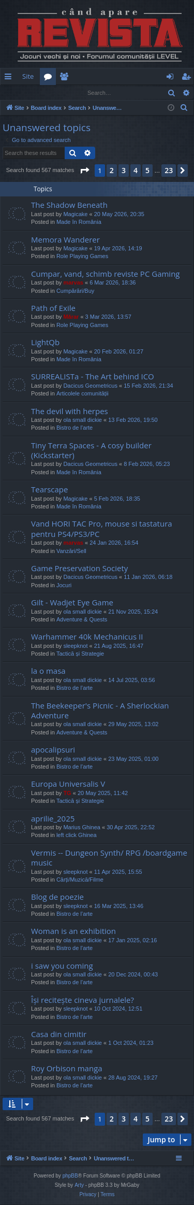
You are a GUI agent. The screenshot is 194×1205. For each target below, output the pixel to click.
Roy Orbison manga (66, 1069)
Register (51, 92)
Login (17, 92)
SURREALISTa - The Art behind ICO (92, 377)
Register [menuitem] (188, 78)
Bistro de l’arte (74, 428)
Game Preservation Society (79, 568)
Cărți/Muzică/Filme (79, 880)
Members (66, 78)
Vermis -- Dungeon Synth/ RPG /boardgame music (109, 858)
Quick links (10, 78)
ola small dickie (82, 420)
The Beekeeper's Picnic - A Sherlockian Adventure (100, 711)
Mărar (71, 317)
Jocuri (63, 586)
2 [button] (112, 171)
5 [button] (147, 171)
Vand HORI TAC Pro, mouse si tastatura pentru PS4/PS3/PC (101, 529)
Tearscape (49, 490)
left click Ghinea (76, 835)
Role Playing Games (82, 256)
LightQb (45, 342)
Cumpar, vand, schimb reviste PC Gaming (105, 274)
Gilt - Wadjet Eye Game (72, 603)
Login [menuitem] (172, 78)
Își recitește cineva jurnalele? (82, 1000)
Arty (79, 1185)
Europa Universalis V (68, 784)
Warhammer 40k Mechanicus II (87, 637)
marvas (73, 283)
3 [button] (124, 171)
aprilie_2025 (52, 819)
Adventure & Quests (81, 620)
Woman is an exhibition (73, 931)
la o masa (48, 671)
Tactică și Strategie (80, 654)
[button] (84, 171)
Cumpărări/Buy (75, 291)
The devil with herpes (69, 411)
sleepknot (75, 646)
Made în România (78, 222)
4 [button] (135, 171)
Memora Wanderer (65, 240)
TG (67, 793)
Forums (50, 78)
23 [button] (169, 171)
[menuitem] (123, 76)
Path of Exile (53, 308)
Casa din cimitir (58, 1034)
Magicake (75, 214)
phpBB (70, 1176)
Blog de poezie (57, 897)
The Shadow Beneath (69, 205)
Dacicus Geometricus (90, 386)
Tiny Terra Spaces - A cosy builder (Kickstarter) (91, 451)
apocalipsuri (53, 750)
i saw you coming (62, 966)
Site (28, 76)
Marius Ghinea (81, 828)
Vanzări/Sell (71, 551)
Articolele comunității (82, 394)
